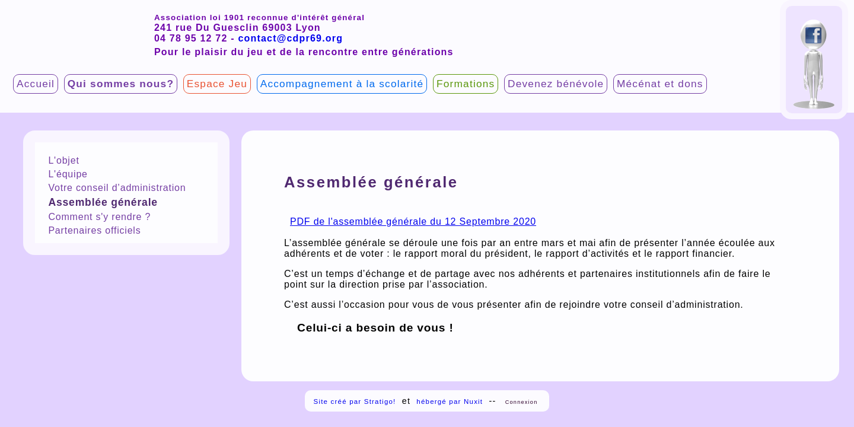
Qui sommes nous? (121, 84)
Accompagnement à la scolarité (342, 84)
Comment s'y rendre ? (99, 217)
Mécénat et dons (660, 84)
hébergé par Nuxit (449, 401)
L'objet (63, 160)
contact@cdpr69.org (290, 38)
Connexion (521, 402)
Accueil (36, 84)
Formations (465, 84)
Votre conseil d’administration (117, 188)
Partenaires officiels (94, 230)
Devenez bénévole (556, 84)
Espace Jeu (217, 84)
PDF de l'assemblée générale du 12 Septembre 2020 (413, 221)
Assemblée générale (103, 202)
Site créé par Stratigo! (355, 401)
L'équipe (67, 174)
